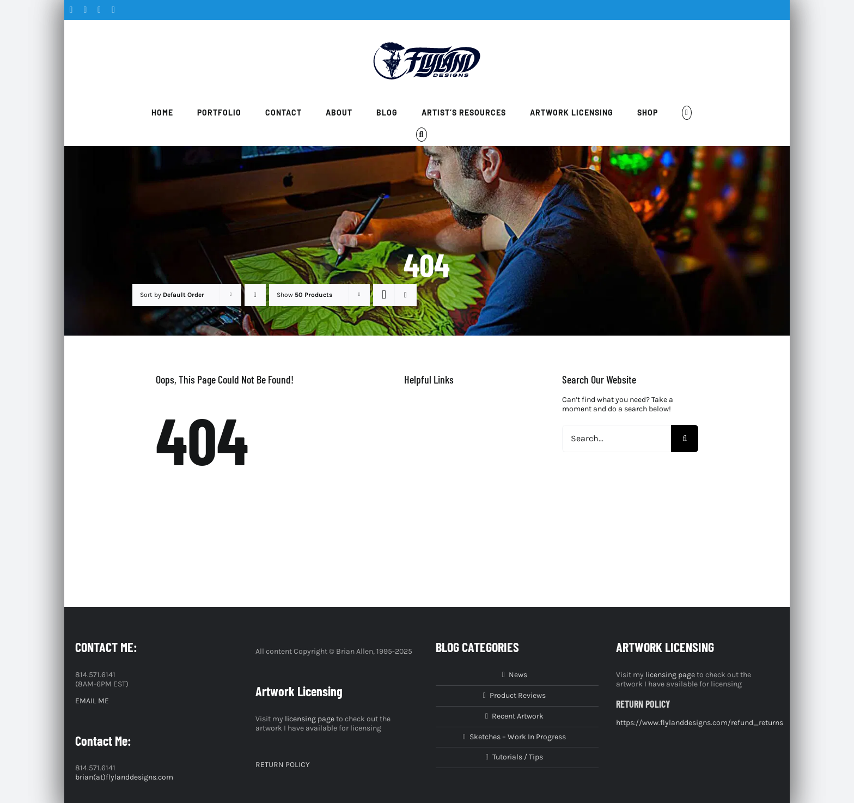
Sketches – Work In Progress (517, 737)
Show (304, 295)
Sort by (172, 295)
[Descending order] (255, 295)
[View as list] (405, 295)
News (518, 675)
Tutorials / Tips (517, 757)
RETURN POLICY (282, 764)
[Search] (684, 438)
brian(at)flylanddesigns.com (124, 777)
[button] (422, 134)
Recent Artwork (518, 716)
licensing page (309, 718)
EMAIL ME (92, 700)
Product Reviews (518, 695)
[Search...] (617, 438)
